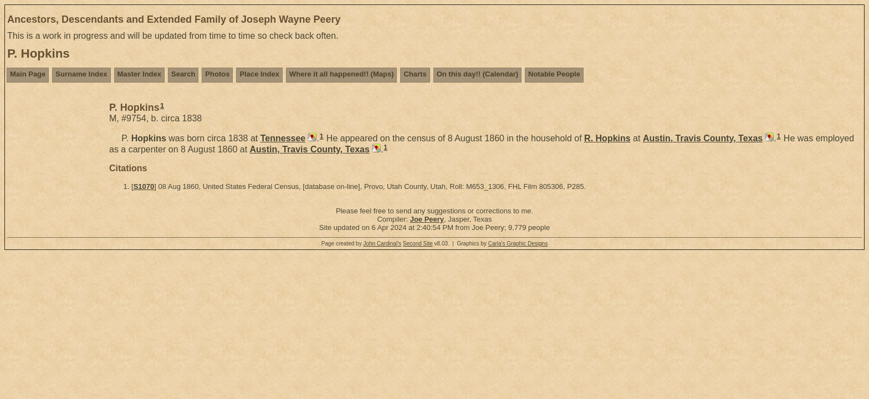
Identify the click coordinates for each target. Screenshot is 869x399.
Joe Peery (427, 219)
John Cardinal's (382, 244)
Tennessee (283, 138)
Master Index (139, 74)
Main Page (27, 74)
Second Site (418, 244)
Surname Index (81, 74)
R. (607, 138)
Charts (414, 74)
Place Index (259, 74)
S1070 (144, 186)
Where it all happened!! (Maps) (341, 74)
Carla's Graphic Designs (518, 244)
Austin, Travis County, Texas (703, 138)
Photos (217, 74)
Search (183, 74)
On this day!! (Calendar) (477, 74)
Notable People (554, 74)
